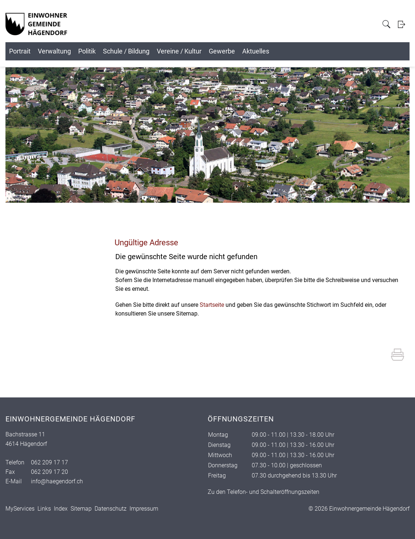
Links (44, 508)
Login (404, 24)
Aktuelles (375, 51)
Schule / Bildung (194, 51)
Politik (138, 51)
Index (61, 508)
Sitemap (81, 508)
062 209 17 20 (49, 471)
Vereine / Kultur (264, 51)
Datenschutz (111, 508)
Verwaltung (88, 51)
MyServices (20, 508)
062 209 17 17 (49, 462)
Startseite (212, 304)
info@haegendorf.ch (57, 481)
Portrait (37, 51)
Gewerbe (324, 51)
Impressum (143, 508)
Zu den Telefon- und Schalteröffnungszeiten (263, 491)
